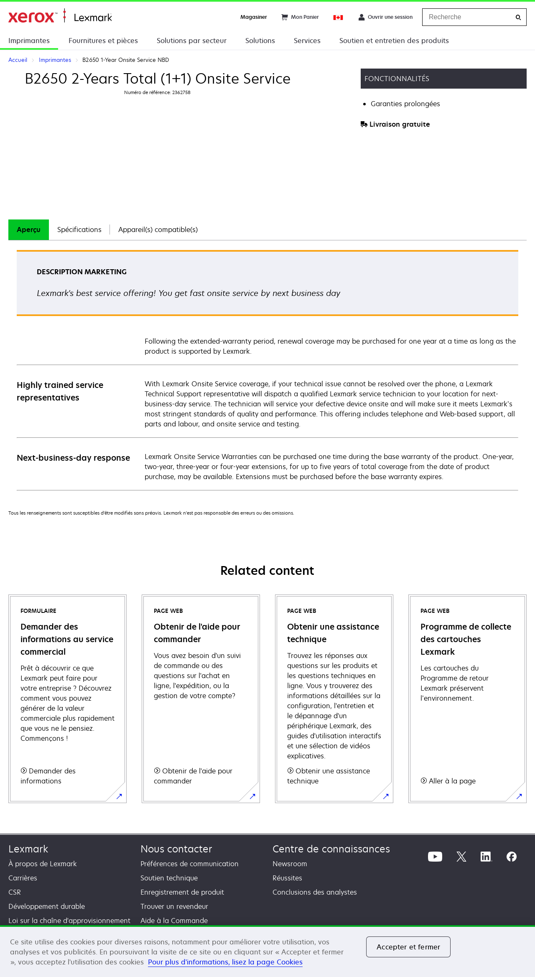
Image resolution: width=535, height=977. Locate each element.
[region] (267, 951)
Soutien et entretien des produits (394, 40)
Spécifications (79, 229)
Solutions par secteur (192, 40)
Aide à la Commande (174, 920)
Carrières (22, 878)
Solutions (260, 40)
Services (307, 40)
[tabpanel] (267, 369)
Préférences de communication (189, 863)
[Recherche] (518, 17)
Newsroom (290, 863)
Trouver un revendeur (174, 906)
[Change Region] (339, 17)
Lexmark (28, 848)
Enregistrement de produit (182, 892)
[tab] (28, 229)
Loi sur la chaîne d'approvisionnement (69, 920)
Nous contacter (176, 848)
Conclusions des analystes (315, 892)
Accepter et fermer (408, 946)
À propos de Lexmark (42, 863)
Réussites (287, 878)
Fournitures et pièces (103, 40)
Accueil (60, 15)
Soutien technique (169, 878)
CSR (14, 892)
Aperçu (29, 229)
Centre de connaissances (331, 848)
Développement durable (46, 906)
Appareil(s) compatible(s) (158, 229)
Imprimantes (29, 40)
